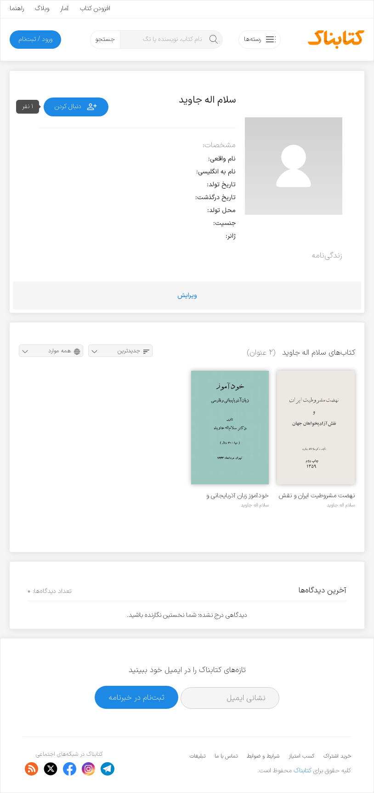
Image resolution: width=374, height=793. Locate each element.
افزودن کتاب (95, 8)
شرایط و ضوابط (263, 756)
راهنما (17, 8)
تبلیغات (197, 756)
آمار (64, 8)
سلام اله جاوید (341, 505)
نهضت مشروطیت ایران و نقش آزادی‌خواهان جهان (317, 495)
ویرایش (187, 295)
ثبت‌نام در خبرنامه (136, 697)
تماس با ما (226, 756)
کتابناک (303, 771)
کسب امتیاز (301, 756)
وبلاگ (42, 8)
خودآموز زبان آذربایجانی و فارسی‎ (237, 495)
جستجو (105, 39)
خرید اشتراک (337, 756)
